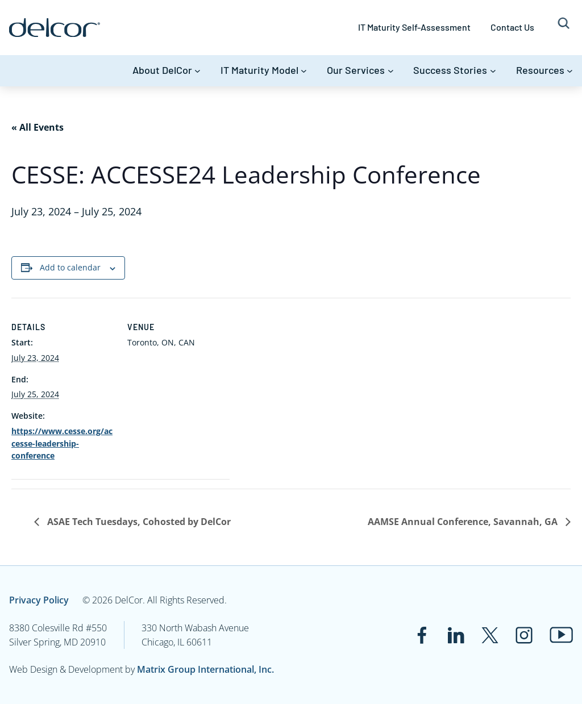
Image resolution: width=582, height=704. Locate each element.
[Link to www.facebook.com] (421, 635)
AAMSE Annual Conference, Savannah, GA (464, 521)
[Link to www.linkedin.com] (455, 635)
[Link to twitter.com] (489, 635)
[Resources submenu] (570, 71)
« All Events (37, 127)
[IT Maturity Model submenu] (304, 71)
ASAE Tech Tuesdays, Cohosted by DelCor (138, 521)
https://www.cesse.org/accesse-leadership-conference (62, 443)
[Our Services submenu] (391, 71)
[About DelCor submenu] (197, 71)
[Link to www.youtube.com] (561, 635)
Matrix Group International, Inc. (205, 669)
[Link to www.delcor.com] (54, 27)
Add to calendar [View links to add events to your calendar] (70, 267)
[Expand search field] (563, 27)
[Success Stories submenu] (493, 71)
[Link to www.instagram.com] (524, 635)
